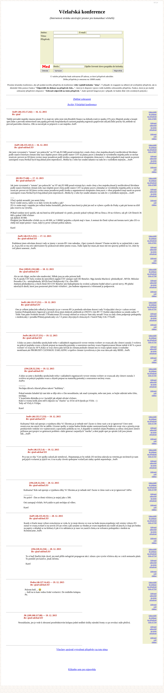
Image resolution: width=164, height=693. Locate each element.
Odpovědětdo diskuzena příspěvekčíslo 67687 (151, 153)
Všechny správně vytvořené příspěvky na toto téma (82, 654)
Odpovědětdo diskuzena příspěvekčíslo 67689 (151, 186)
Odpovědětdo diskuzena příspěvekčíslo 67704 (151, 624)
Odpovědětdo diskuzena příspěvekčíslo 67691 (151, 244)
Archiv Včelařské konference (82, 109)
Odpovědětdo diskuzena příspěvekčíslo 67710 (151, 557)
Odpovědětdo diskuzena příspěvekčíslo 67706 (151, 425)
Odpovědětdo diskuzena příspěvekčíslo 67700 (151, 277)
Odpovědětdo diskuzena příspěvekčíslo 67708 (151, 491)
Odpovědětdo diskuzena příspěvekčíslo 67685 (151, 120)
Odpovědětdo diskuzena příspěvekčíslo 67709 (151, 524)
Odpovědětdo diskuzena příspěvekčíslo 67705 (151, 377)
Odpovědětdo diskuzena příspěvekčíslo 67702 (151, 344)
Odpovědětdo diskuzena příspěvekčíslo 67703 (151, 590)
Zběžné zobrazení (82, 104)
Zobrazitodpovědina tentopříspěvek (153, 131)
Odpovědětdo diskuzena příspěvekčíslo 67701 (151, 310)
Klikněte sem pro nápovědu (82, 674)
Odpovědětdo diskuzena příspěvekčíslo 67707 (151, 458)
